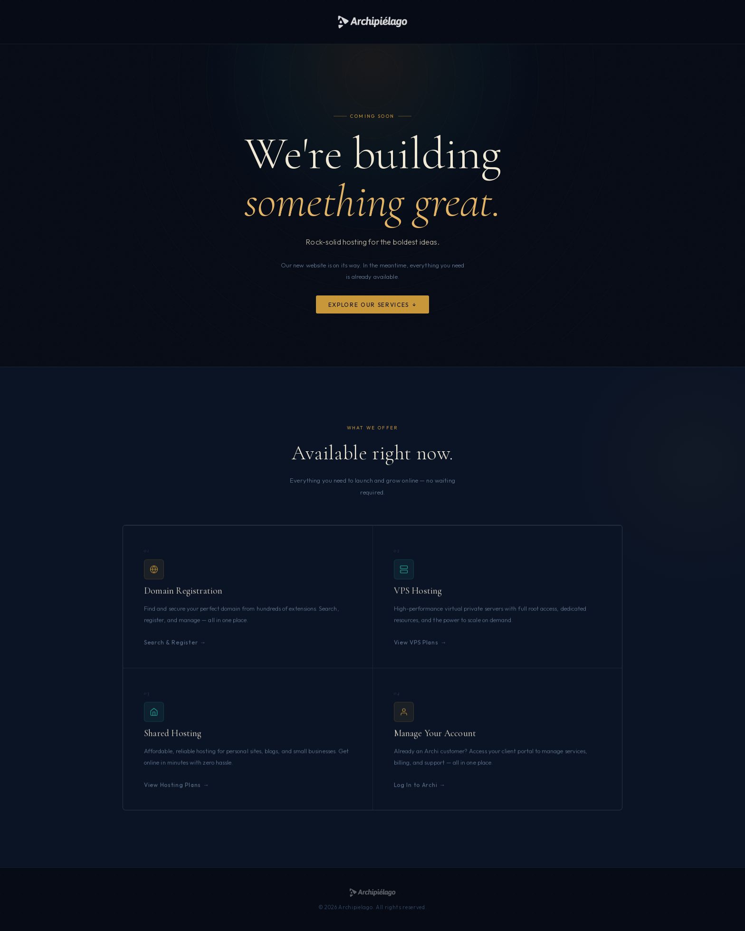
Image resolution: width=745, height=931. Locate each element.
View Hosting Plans (172, 792)
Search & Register (171, 650)
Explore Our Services (369, 304)
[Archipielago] (372, 21)
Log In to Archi (416, 792)
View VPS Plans (416, 650)
